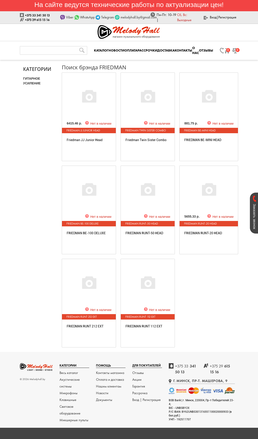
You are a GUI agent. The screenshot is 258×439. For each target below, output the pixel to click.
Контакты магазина (110, 372)
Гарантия (138, 386)
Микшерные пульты (73, 420)
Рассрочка (139, 393)
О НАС (195, 50)
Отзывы (138, 372)
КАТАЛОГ (101, 50)
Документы (104, 399)
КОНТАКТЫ (183, 50)
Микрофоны (68, 393)
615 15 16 (220, 368)
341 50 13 (185, 368)
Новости (102, 393)
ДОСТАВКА (166, 50)
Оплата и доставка (110, 379)
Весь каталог (68, 372)
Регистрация (227, 17)
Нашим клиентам (108, 386)
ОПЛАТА (130, 50)
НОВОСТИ (116, 50)
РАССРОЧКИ (147, 50)
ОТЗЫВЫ (206, 50)
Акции (137, 379)
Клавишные (67, 399)
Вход (213, 17)
